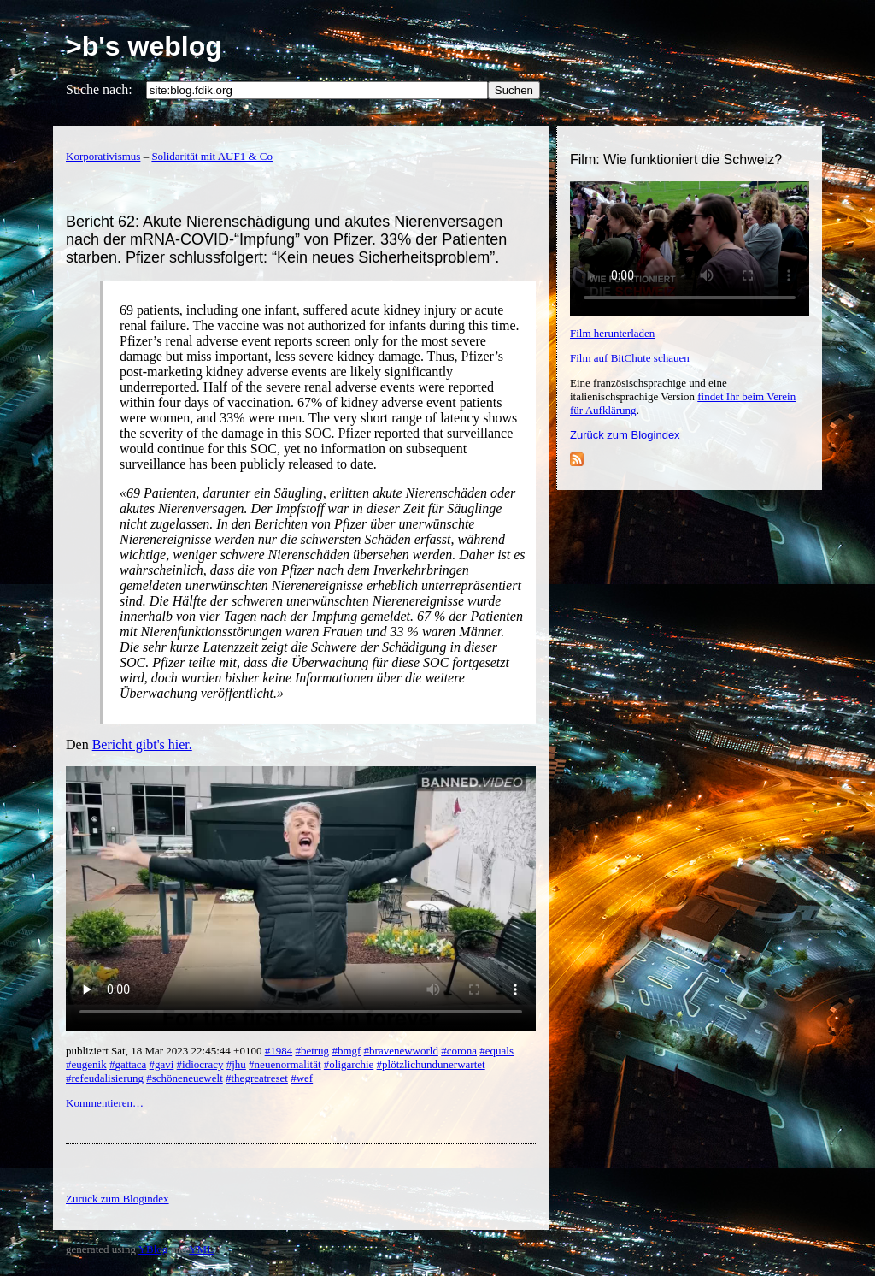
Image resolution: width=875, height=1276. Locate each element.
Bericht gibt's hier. (142, 744)
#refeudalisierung (105, 1078)
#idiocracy (200, 1064)
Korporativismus (103, 156)
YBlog (153, 1249)
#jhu (236, 1064)
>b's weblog (144, 46)
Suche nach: (99, 89)
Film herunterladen (612, 333)
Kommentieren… (105, 1102)
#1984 (279, 1050)
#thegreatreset (257, 1078)
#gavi (161, 1064)
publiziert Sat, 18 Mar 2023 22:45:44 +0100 (165, 1050)
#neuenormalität (284, 1064)
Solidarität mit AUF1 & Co (212, 156)
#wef (302, 1078)
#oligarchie (348, 1064)
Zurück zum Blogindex (625, 434)
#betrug (312, 1050)
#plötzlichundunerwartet (431, 1064)
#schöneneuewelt (184, 1078)
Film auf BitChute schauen (630, 357)
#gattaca (127, 1064)
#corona (459, 1050)
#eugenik (86, 1064)
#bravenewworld (401, 1050)
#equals (496, 1050)
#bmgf (346, 1050)
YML (201, 1249)
